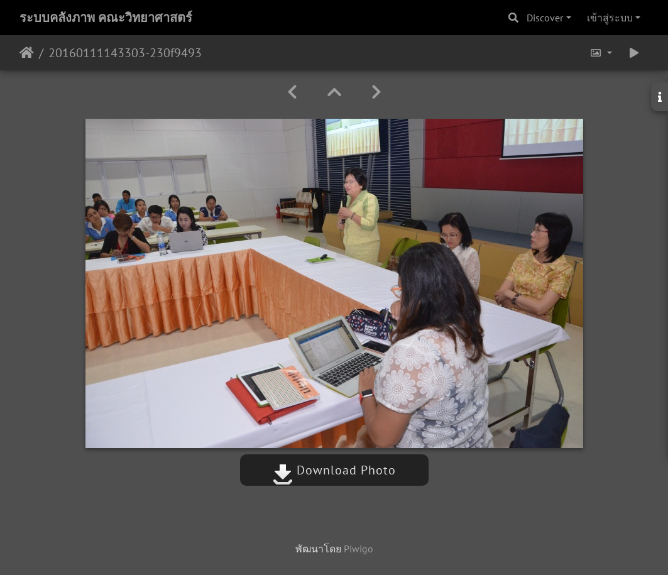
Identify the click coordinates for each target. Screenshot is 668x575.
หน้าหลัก (26, 52)
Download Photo (334, 470)
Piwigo (358, 548)
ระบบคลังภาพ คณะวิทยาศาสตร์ (105, 17)
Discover (545, 17)
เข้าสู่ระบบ (610, 17)
